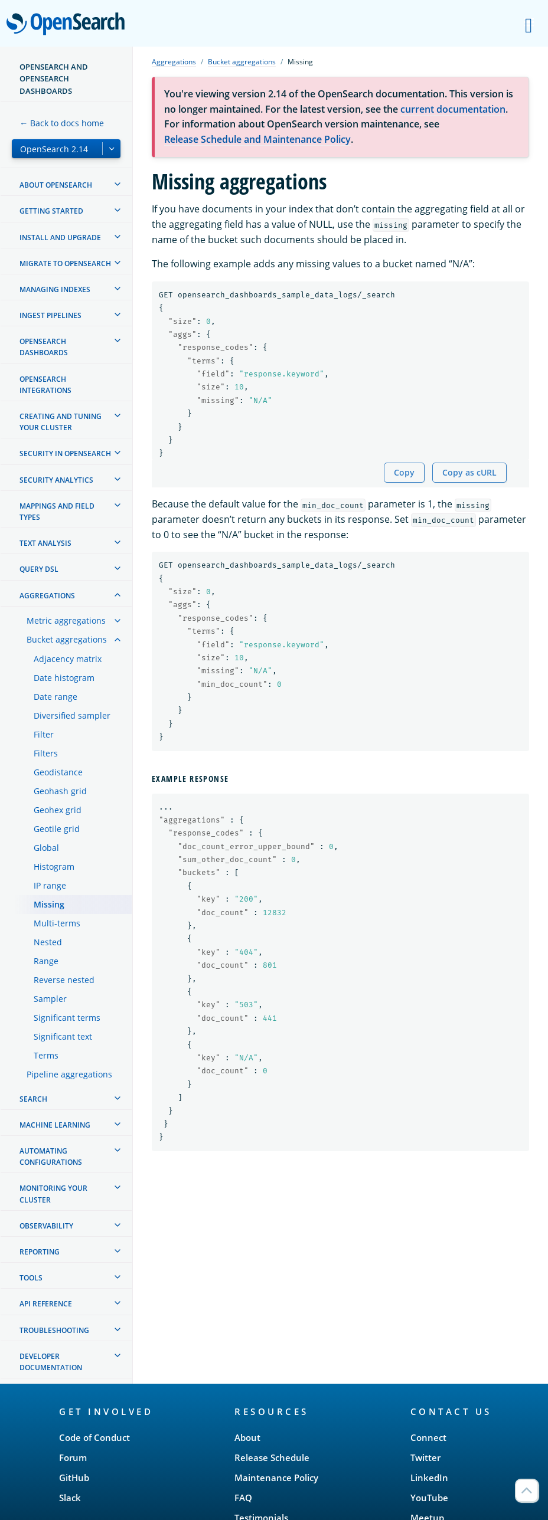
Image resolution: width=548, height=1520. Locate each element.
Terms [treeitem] (46, 1055)
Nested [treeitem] (48, 942)
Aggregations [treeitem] (47, 596)
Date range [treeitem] (55, 696)
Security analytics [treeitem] (56, 480)
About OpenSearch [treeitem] (55, 185)
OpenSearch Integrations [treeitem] (45, 384)
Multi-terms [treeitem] (57, 923)
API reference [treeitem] (45, 1304)
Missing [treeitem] (49, 904)
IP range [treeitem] (50, 885)
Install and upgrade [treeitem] (60, 237)
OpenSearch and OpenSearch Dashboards (53, 78)
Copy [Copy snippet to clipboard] (404, 472)
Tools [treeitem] (31, 1278)
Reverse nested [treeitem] (64, 979)
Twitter (425, 1457)
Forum (73, 1457)
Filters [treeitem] (46, 753)
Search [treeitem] (33, 1099)
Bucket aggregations (242, 62)
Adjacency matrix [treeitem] (68, 658)
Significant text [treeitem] (63, 1036)
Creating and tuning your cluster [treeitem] (60, 422)
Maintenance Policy (276, 1477)
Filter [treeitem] (44, 734)
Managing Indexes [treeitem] (54, 289)
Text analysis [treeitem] (45, 543)
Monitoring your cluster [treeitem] (53, 1193)
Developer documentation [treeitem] (50, 1361)
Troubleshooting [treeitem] (54, 1330)
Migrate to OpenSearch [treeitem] (65, 263)
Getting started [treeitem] (51, 211)
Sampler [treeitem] (50, 998)
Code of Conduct (94, 1437)
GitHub (74, 1477)
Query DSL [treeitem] (38, 569)
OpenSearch (68, 24)
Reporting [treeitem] (39, 1252)
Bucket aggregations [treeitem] (67, 639)
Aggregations (174, 62)
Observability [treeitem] (46, 1226)
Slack (70, 1497)
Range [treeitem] (46, 961)
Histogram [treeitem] (54, 866)
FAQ (243, 1497)
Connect (428, 1437)
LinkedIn (429, 1477)
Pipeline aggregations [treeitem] (69, 1074)
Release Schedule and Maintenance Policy (257, 139)
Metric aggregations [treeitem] (66, 620)
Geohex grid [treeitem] (57, 809)
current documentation (452, 109)
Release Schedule (271, 1457)
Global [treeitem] (46, 847)
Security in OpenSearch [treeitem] (65, 453)
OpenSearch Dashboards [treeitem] (43, 347)
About (247, 1437)
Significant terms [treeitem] (67, 1017)
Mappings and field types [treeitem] (56, 511)
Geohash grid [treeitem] (60, 791)
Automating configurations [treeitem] (50, 1156)
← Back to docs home (61, 123)
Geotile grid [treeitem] (57, 828)
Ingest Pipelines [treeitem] (50, 315)
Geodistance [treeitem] (58, 772)
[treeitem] (117, 184)
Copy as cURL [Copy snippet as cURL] (469, 472)
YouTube (429, 1497)
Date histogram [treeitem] (64, 677)
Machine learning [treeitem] (54, 1125)
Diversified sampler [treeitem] (72, 715)
